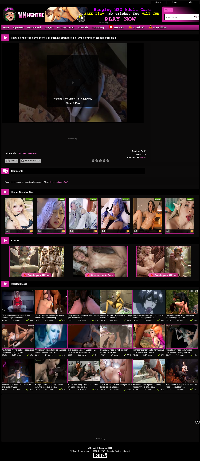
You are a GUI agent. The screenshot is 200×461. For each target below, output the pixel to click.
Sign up (158, 2)
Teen (24, 153)
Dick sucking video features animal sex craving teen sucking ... (49, 316)
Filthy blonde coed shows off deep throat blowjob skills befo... (16, 316)
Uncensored (32, 153)
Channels (83, 27)
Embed (11, 161)
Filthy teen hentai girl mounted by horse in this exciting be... (147, 385)
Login (175, 2)
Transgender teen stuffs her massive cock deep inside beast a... (148, 351)
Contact (126, 451)
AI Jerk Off (136, 27)
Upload (191, 2)
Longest (49, 27)
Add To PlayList (30, 161)
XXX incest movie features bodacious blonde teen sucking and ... (18, 351)
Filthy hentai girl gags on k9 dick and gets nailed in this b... (83, 316)
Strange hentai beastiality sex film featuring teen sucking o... (49, 385)
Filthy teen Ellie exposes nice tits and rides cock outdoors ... (181, 385)
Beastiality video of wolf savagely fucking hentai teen (114, 351)
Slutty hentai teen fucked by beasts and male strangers (17, 385)
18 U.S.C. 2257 (98, 451)
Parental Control (114, 451)
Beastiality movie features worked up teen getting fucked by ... (181, 316)
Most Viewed (34, 27)
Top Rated (18, 27)
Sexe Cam (116, 27)
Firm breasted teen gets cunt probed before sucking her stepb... (148, 316)
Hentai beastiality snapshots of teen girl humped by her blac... (83, 385)
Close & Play (73, 103)
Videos (168, 10)
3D (19, 153)
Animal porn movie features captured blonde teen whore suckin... (50, 351)
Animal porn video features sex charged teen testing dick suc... (179, 351)
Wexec (143, 157)
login (53, 182)
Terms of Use (83, 451)
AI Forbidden (157, 27)
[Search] (179, 17)
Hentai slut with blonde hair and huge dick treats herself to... (116, 316)
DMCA (73, 451)
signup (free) (62, 182)
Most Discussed (65, 27)
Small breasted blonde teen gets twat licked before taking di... (116, 385)
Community (98, 27)
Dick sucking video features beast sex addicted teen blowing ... (82, 351)
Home (6, 27)
